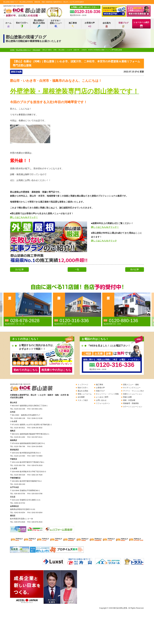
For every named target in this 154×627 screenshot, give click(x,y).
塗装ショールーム (85, 394)
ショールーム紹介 (141, 24)
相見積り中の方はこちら (56, 369)
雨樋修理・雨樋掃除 (131, 403)
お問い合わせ (101, 400)
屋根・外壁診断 (129, 400)
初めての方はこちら (26, 369)
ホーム (8, 25)
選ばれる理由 (83, 391)
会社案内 (107, 25)
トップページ (83, 385)
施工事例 (73, 25)
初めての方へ (22, 25)
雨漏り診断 (127, 397)
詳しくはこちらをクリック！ (24, 217)
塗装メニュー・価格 (131, 385)
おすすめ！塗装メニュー (56, 23)
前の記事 (134, 269)
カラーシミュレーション (132, 407)
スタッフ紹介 (83, 400)
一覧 (77, 269)
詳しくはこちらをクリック (104, 241)
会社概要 (81, 397)
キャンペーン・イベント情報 (107, 394)
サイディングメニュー (131, 388)
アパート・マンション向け (133, 391)
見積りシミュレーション (132, 394)
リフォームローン (103, 403)
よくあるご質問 (102, 397)
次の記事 (19, 269)
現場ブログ (124, 25)
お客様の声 (90, 25)
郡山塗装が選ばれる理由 (39, 23)
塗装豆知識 (16, 72)
